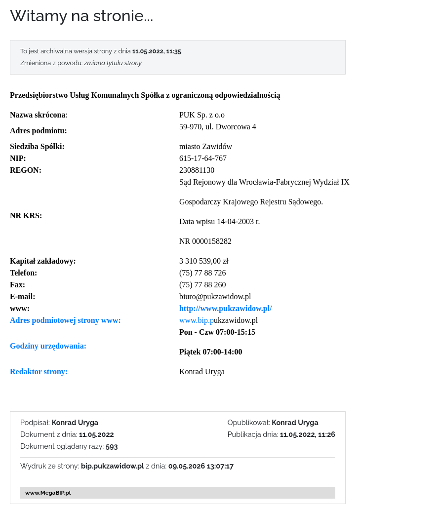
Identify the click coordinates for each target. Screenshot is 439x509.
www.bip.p (196, 320)
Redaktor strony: (39, 371)
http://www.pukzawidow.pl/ (225, 308)
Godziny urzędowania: (48, 346)
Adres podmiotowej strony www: (65, 320)
